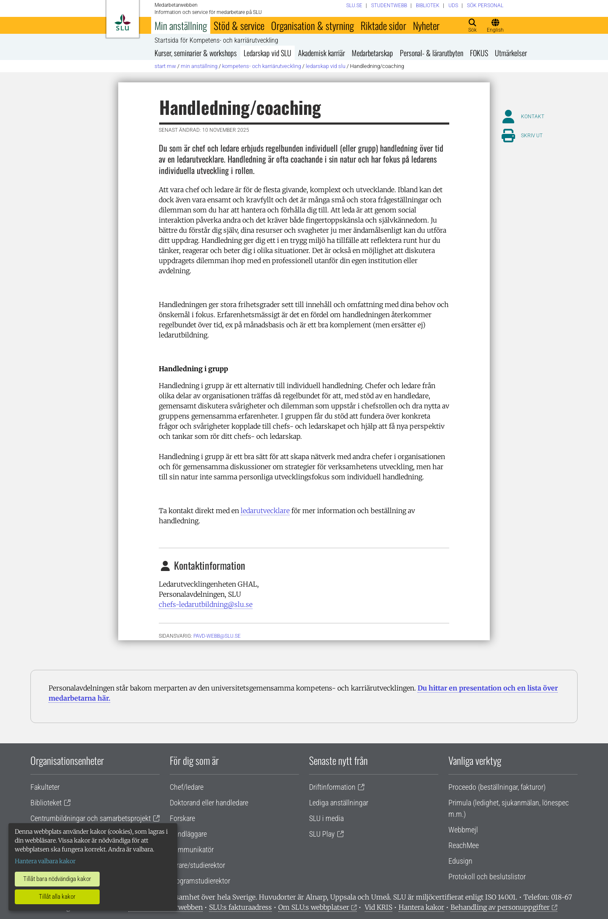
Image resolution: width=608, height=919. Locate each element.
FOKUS (479, 52)
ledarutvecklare (265, 510)
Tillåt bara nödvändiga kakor (57, 879)
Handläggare (188, 833)
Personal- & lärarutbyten (431, 52)
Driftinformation (332, 787)
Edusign (460, 860)
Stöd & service (239, 25)
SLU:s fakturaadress (240, 907)
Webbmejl (463, 829)
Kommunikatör (192, 849)
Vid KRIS (378, 907)
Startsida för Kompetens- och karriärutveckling (216, 40)
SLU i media (326, 818)
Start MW (165, 66)
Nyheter (426, 25)
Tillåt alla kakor (57, 896)
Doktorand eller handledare (209, 802)
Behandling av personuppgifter (500, 907)
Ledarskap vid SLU (267, 52)
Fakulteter (45, 787)
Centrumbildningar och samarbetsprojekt (90, 818)
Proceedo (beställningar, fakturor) (497, 787)
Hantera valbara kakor (45, 861)
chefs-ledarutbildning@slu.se (205, 604)
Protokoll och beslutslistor (487, 876)
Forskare (182, 818)
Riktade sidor (383, 25)
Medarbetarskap (372, 52)
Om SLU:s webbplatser (313, 907)
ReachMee (463, 845)
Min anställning (181, 25)
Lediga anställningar (338, 802)
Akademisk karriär (321, 52)
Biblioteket (46, 802)
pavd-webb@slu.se (217, 636)
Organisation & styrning (312, 25)
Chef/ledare (187, 787)
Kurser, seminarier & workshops (196, 52)
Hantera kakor (421, 907)
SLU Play (322, 833)
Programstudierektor (200, 880)
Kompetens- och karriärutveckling (261, 66)
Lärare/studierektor (197, 865)
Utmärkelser (511, 52)
